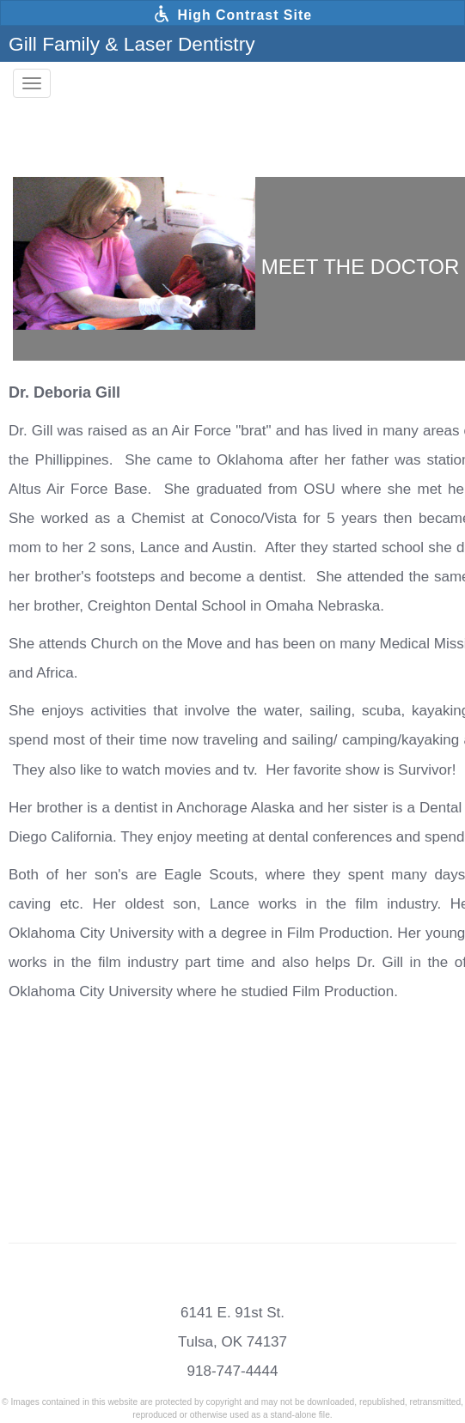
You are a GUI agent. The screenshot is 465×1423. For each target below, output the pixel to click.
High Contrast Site (232, 13)
